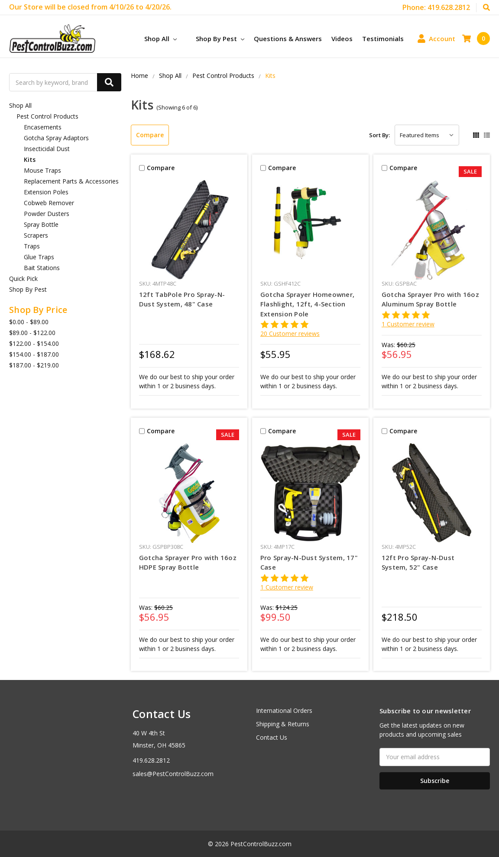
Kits (30, 159)
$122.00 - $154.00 (34, 343)
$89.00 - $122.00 (32, 333)
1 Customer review (408, 324)
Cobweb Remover (49, 203)
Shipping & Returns (282, 724)
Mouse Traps (42, 170)
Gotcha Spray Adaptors (56, 138)
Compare (150, 135)
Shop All (160, 38)
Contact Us (271, 737)
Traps (32, 246)
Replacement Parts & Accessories (71, 181)
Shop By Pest (220, 38)
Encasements (43, 127)
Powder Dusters (46, 213)
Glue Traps (39, 257)
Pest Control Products (47, 116)
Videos (342, 38)
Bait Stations (42, 268)
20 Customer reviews (290, 333)
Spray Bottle (41, 224)
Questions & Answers (288, 38)
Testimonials (383, 38)
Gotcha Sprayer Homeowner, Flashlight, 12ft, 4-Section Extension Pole (307, 304)
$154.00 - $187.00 (34, 354)
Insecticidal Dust (47, 149)
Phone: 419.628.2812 (436, 7)
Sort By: (379, 135)
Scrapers (36, 235)
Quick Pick (23, 278)
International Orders (284, 710)
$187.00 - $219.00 (34, 365)
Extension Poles (46, 192)
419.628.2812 (151, 760)
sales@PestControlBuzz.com (173, 774)
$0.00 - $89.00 (29, 322)
